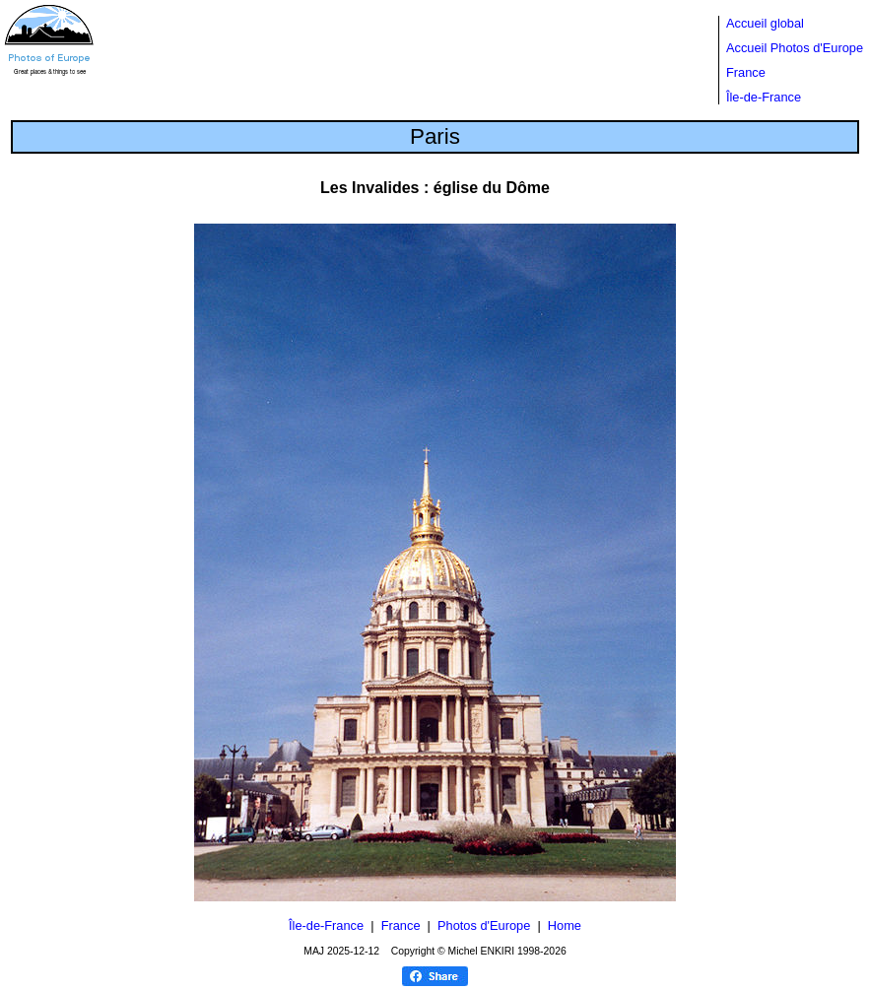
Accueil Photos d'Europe (794, 47)
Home (564, 925)
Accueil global (765, 23)
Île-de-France (763, 97)
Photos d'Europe (483, 925)
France (746, 72)
